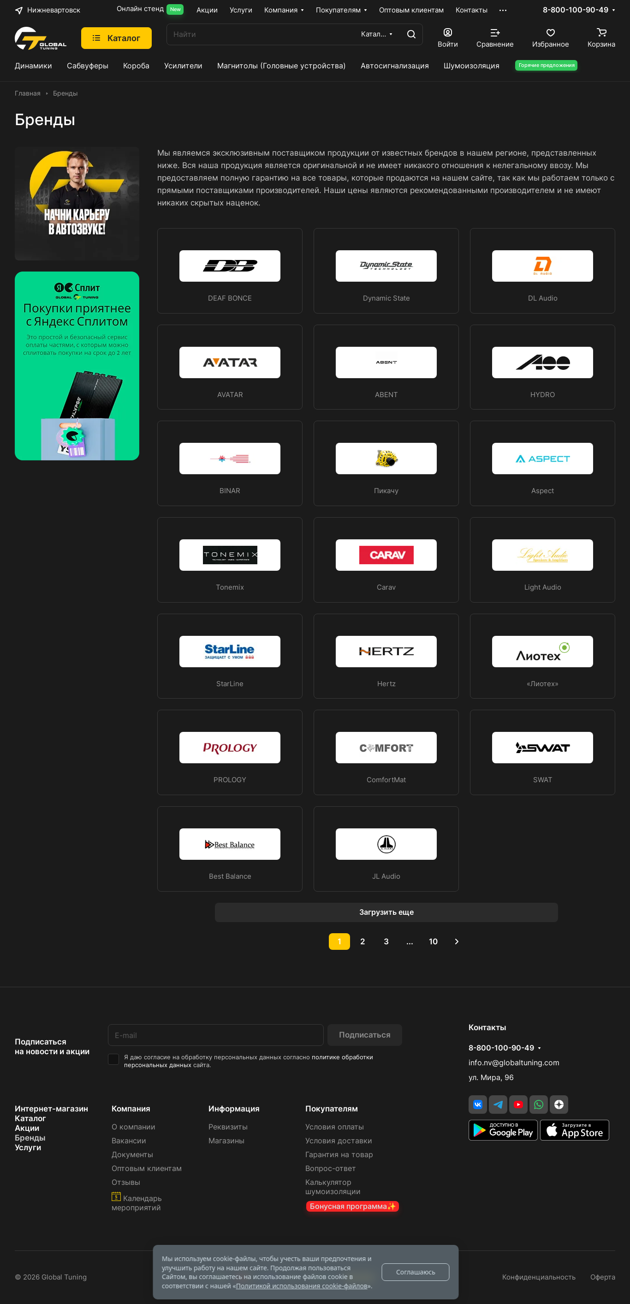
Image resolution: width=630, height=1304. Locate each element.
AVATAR (230, 395)
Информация (234, 1108)
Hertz (386, 684)
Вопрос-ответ (330, 1168)
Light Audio (542, 587)
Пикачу (386, 491)
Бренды (30, 1137)
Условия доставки (338, 1140)
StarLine (230, 684)
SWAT (543, 780)
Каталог (30, 1118)
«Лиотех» (543, 684)
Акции (27, 1128)
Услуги (28, 1147)
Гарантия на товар (339, 1154)
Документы (132, 1154)
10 (433, 941)
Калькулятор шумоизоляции (333, 1187)
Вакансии (129, 1140)
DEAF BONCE (230, 298)
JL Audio (386, 876)
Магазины (226, 1140)
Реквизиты (228, 1127)
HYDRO (542, 395)
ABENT (386, 395)
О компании (133, 1127)
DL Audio (543, 298)
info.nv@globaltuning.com (514, 1062)
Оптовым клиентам (147, 1168)
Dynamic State (386, 298)
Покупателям (331, 1108)
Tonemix (230, 587)
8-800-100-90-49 (575, 10)
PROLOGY (230, 780)
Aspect (542, 491)
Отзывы (126, 1182)
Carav (386, 587)
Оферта (602, 1277)
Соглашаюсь (415, 1272)
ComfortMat (386, 780)
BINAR (230, 491)
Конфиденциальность (539, 1277)
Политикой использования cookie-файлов (302, 1285)
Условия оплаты (334, 1127)
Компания (131, 1108)
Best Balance (230, 876)
